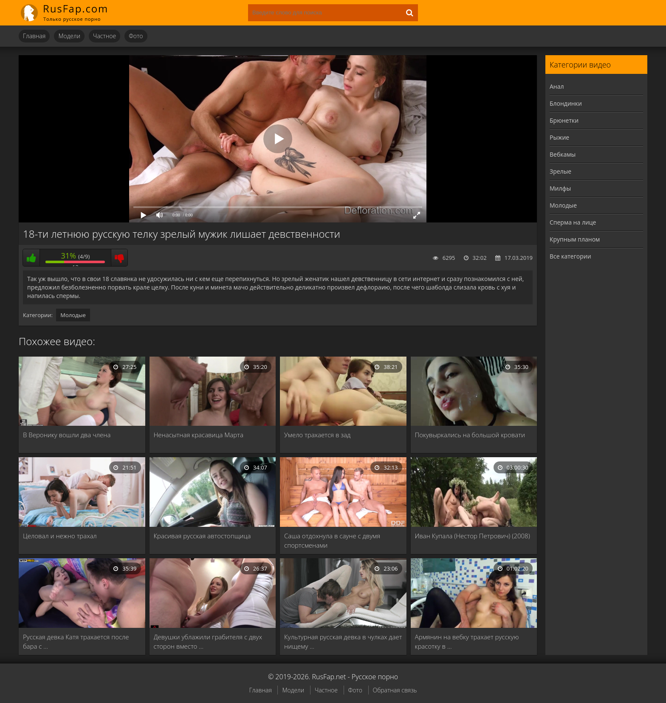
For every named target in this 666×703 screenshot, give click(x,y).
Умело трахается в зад (317, 434)
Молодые (73, 315)
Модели (69, 36)
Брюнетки (564, 120)
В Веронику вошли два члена (66, 434)
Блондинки (566, 103)
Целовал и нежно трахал (60, 535)
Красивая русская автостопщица (202, 535)
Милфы (560, 188)
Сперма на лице (573, 222)
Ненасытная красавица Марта (198, 434)
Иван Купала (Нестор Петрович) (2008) (472, 535)
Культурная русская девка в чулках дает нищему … (343, 641)
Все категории (570, 256)
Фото (136, 36)
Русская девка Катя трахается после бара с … (76, 641)
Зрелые (560, 171)
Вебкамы (563, 154)
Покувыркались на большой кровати (470, 434)
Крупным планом (575, 239)
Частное (104, 36)
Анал (557, 86)
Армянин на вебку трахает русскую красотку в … (467, 641)
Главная (34, 36)
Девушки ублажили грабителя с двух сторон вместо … (208, 641)
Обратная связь (395, 690)
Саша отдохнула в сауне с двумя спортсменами (332, 540)
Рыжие (559, 137)
